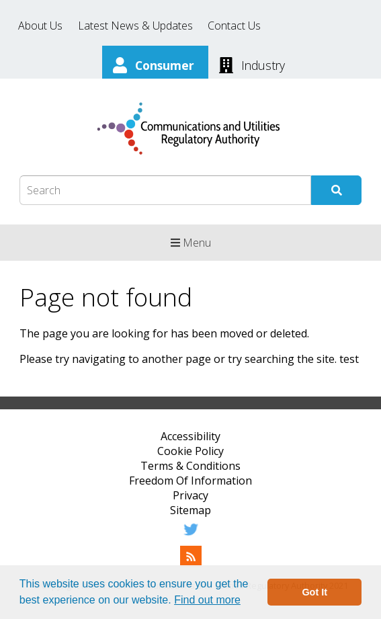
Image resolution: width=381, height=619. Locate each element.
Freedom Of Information (190, 480)
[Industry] (252, 63)
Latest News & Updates (135, 25)
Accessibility (190, 436)
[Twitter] (191, 536)
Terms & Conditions (190, 465)
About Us (40, 25)
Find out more (207, 600)
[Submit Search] (336, 190)
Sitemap (190, 510)
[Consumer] (155, 64)
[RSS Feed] (191, 563)
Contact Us (234, 25)
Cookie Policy (190, 451)
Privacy (190, 495)
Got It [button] (314, 592)
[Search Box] (165, 190)
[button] (245, 602)
